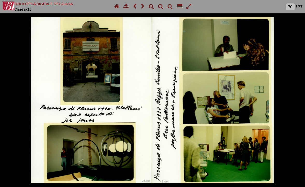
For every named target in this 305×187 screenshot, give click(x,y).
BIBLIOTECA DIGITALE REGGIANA (43, 4)
